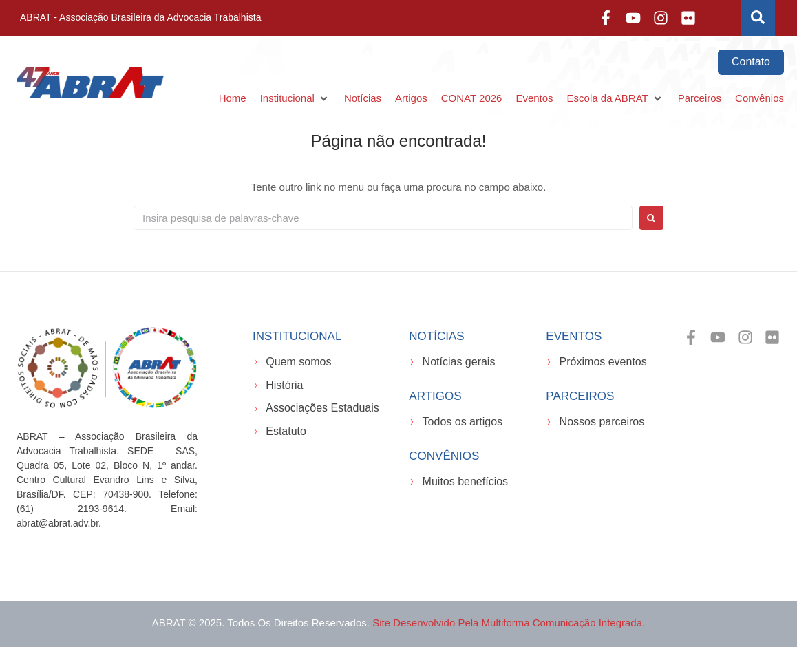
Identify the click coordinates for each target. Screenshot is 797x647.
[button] (295, 98)
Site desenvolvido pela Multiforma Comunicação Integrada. (508, 622)
